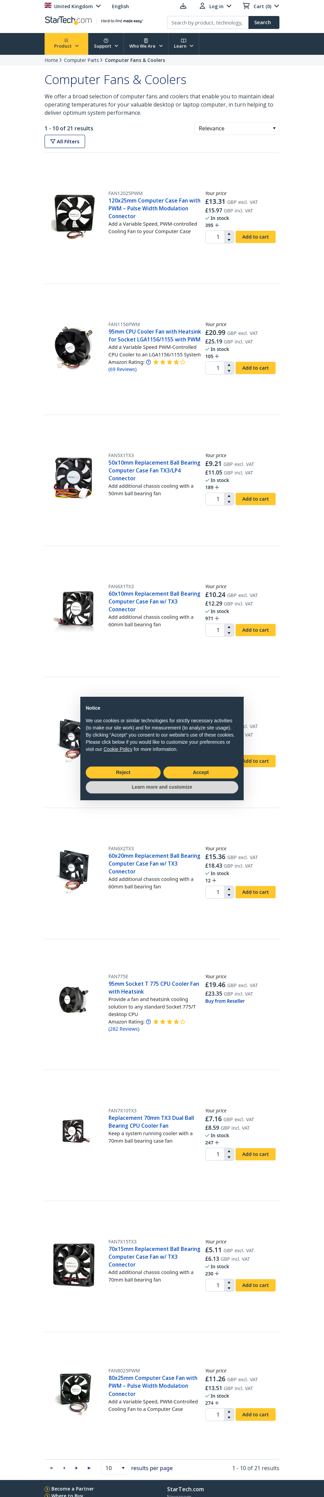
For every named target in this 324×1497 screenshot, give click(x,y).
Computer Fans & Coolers (135, 60)
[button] (274, 128)
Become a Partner (72, 1488)
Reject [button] (123, 772)
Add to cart (255, 236)
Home (51, 60)
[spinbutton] (215, 237)
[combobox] (236, 128)
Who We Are (146, 43)
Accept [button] (201, 772)
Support (106, 43)
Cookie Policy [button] (117, 749)
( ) (123, 369)
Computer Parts (81, 60)
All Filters (64, 141)
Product (66, 43)
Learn (184, 43)
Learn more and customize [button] (162, 787)
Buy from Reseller (225, 1001)
